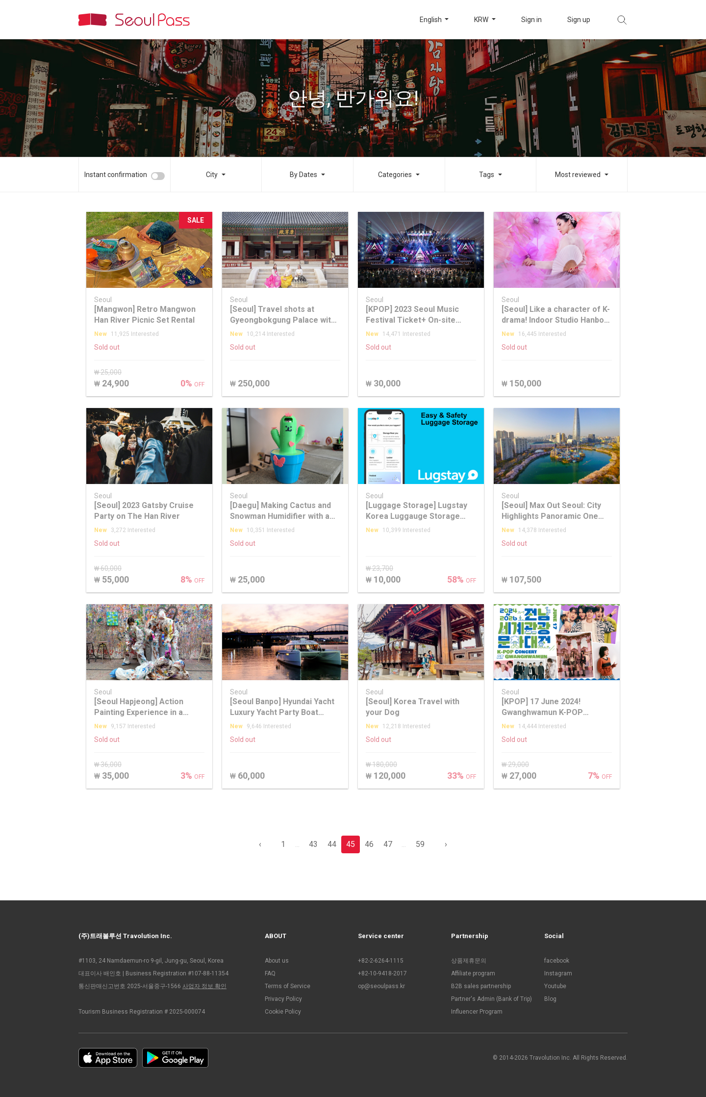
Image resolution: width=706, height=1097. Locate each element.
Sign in (531, 20)
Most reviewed (578, 175)
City (212, 175)
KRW (482, 20)
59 (420, 844)
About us (277, 960)
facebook (556, 960)
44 (332, 844)
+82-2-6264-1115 (380, 960)
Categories (395, 175)
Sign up (578, 20)
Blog (550, 998)
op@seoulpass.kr (381, 986)
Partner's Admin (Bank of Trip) (491, 998)
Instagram (558, 973)
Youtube (555, 986)
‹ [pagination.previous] (260, 844)
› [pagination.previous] (446, 844)
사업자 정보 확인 (204, 986)
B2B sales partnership (481, 986)
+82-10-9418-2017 (382, 973)
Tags (486, 175)
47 (387, 844)
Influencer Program (477, 1011)
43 (313, 844)
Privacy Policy (283, 998)
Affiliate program (473, 973)
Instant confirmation (115, 175)
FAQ (270, 973)
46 (369, 844)
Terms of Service (287, 986)
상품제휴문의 (468, 960)
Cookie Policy (283, 1011)
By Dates (303, 175)
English (431, 20)
